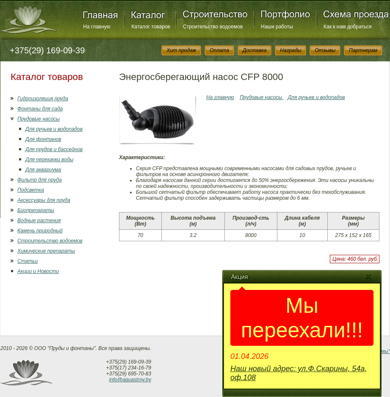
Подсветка (30, 190)
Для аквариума (43, 170)
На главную (96, 27)
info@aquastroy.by (130, 380)
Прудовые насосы (38, 119)
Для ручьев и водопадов (54, 129)
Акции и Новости (38, 271)
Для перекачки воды (49, 160)
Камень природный (40, 231)
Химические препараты (46, 251)
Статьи (27, 261)
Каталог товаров (150, 27)
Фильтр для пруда (39, 180)
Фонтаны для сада (40, 109)
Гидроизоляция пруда (42, 99)
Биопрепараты (35, 210)
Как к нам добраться (348, 27)
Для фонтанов (43, 139)
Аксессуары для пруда (43, 200)
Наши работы (277, 27)
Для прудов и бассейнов (54, 149)
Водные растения (39, 220)
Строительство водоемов (213, 27)
